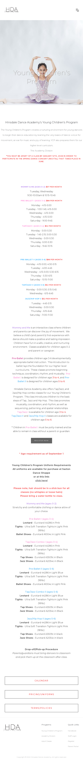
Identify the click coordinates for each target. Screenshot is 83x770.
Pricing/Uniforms (41, 694)
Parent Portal (73, 746)
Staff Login (72, 736)
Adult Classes (47, 741)
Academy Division (48, 736)
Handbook (72, 731)
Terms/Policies (41, 708)
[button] (77, 10)
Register (71, 741)
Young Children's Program (52, 731)
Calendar (41, 680)
